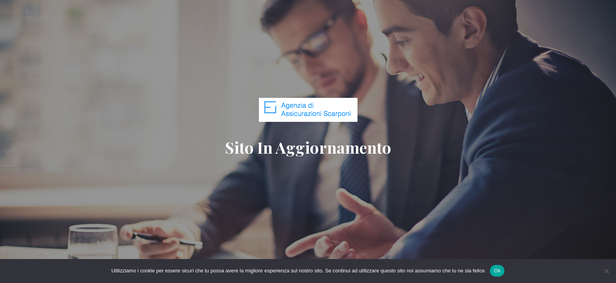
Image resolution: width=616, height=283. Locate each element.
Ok (497, 271)
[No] (606, 271)
